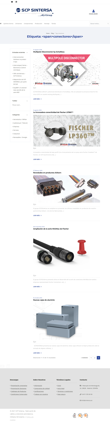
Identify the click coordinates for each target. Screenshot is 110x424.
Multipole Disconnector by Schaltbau (49, 52)
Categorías (16, 115)
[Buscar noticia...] (97, 23)
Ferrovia (16, 130)
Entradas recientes (18, 52)
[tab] (20, 53)
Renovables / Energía (20, 137)
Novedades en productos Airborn (47, 173)
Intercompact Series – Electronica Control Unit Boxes (20, 67)
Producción (38, 23)
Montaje (46, 23)
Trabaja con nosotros (41, 394)
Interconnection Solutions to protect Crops (19, 59)
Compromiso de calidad (42, 388)
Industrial (16, 134)
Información (38, 385)
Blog (52, 33)
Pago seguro (61, 394)
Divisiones (18, 23)
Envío (59, 385)
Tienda (53, 23)
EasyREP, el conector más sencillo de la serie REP (20, 90)
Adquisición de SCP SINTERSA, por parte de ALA (20, 82)
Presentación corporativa (19, 385)
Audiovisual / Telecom (20, 123)
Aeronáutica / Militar (20, 119)
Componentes (28, 23)
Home (48, 33)
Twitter (14, 101)
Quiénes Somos (8, 23)
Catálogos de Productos (18, 391)
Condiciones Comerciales (19, 394)
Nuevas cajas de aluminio (44, 300)
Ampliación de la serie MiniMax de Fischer (51, 229)
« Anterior (84, 358)
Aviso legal (60, 388)
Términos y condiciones (65, 391)
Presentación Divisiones (18, 388)
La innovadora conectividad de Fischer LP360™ (53, 112)
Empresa (16, 126)
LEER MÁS (37, 99)
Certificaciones (39, 391)
